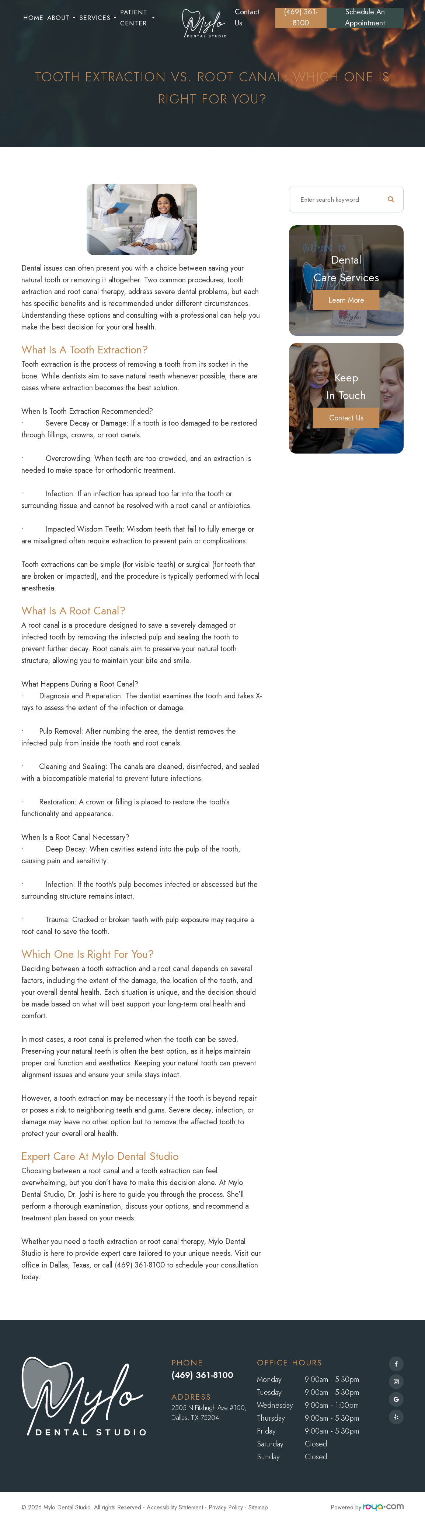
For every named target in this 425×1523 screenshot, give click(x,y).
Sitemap (258, 1507)
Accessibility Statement (175, 1507)
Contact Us (247, 17)
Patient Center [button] (137, 17)
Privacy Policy (226, 1507)
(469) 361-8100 (301, 18)
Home (33, 17)
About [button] (61, 17)
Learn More (346, 300)
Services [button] (97, 17)
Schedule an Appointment (365, 18)
